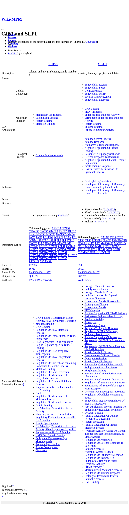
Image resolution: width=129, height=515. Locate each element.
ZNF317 (70, 249)
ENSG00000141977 (40, 272)
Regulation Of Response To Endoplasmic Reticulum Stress (100, 459)
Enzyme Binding (93, 126)
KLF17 (72, 231)
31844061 (100, 221)
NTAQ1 (116, 246)
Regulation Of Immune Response (102, 472)
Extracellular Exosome (96, 99)
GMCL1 (53, 231)
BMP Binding (91, 482)
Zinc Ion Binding (45, 323)
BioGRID (13, 53)
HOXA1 (82, 243)
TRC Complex (92, 310)
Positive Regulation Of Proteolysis (102, 337)
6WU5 (32, 279)
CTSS (88, 240)
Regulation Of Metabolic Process (53, 402)
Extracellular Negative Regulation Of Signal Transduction (104, 402)
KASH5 (63, 231)
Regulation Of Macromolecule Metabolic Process (52, 398)
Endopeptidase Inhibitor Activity (101, 114)
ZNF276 (61, 249)
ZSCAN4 (34, 261)
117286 (33, 265)
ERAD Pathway (93, 466)
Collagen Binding (93, 412)
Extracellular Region (95, 84)
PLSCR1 (92, 249)
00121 (81, 268)
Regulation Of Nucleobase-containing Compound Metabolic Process (56, 364)
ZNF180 (43, 249)
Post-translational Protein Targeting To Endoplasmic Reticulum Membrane (105, 408)
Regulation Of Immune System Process (105, 382)
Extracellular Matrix (95, 93)
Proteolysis (90, 322)
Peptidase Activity (94, 319)
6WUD (48, 279)
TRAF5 (49, 243)
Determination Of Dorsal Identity (102, 355)
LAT (97, 243)
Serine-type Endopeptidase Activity (103, 316)
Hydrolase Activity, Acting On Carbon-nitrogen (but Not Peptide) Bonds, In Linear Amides (105, 433)
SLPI (102, 64)
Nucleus (40, 393)
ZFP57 (61, 246)
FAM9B (116, 240)
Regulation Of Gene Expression (53, 372)
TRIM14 (58, 243)
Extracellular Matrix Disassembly (102, 301)
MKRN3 (89, 246)
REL (74, 237)
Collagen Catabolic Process (99, 286)
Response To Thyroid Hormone (101, 328)
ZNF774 (52, 258)
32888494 (63, 215)
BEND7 (65, 228)
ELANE (107, 240)
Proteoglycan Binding (96, 304)
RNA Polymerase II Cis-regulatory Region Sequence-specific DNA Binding (54, 344)
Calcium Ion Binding (47, 117)
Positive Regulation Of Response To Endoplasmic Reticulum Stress (103, 366)
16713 (32, 268)
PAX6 (39, 237)
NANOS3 (61, 234)
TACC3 (33, 243)
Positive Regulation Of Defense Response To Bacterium (101, 417)
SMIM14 (83, 252)
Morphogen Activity (95, 370)
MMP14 (99, 246)
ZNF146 (70, 246)
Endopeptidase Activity (96, 334)
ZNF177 (33, 249)
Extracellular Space (94, 87)
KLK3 (91, 243)
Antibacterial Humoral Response (101, 144)
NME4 (71, 234)
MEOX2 (50, 234)
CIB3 (53, 64)
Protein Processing (94, 421)
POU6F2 (58, 237)
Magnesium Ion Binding (49, 114)
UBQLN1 (93, 252)
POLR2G (48, 237)
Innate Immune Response (98, 166)
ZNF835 (62, 258)
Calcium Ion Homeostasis (49, 155)
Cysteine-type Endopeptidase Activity (104, 391)
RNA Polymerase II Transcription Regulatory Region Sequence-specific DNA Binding (56, 417)
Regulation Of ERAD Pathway (100, 331)
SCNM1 (33, 240)
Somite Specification (47, 423)
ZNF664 (33, 258)
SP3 (59, 240)
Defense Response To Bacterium (101, 156)
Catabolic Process (93, 448)
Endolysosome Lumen (96, 289)
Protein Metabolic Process (98, 352)
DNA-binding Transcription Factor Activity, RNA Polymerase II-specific (56, 319)
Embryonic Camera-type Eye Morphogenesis (51, 440)
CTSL (81, 240)
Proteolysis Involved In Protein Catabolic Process (101, 477)
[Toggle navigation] (2, 29)
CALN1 (105, 237)
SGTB (116, 249)
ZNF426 (52, 252)
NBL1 (108, 246)
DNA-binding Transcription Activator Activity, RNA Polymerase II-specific (56, 428)
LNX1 (32, 234)
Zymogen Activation (95, 358)
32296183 (91, 41)
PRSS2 (101, 249)
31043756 (109, 209)
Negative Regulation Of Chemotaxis (103, 379)
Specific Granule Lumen (97, 96)
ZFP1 (54, 246)
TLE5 (41, 243)
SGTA (109, 249)
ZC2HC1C (45, 246)
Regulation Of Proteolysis (98, 439)
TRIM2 (67, 243)
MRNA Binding (93, 111)
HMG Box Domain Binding (50, 435)
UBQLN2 (104, 252)
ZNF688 (43, 258)
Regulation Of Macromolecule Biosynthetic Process (52, 376)
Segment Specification (48, 444)
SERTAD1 (44, 240)
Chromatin (41, 450)
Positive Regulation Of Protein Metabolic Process (100, 426)
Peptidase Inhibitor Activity (99, 129)
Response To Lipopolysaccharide (102, 153)
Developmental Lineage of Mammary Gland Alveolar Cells (104, 191)
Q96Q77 (33, 276)
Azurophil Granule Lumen (98, 451)
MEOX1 (41, 234)
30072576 (113, 212)
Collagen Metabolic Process (99, 292)
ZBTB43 (33, 246)
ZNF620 (72, 255)
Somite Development (47, 447)
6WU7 (40, 279)
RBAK (67, 237)
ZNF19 (52, 249)
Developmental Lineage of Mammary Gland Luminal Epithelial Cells (104, 185)
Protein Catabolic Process (98, 361)
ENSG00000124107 (88, 272)
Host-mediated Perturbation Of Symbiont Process (100, 170)
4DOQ (87, 279)
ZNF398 (43, 252)
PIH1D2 (82, 249)
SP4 (64, 240)
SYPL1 (70, 240)
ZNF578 (53, 255)
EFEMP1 (97, 240)
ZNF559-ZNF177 (38, 255)
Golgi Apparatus (93, 90)
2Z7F (81, 279)
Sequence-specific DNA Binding (53, 432)
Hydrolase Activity (94, 463)
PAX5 (32, 237)
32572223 (108, 218)
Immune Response (94, 141)
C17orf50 (34, 231)
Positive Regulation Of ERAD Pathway (105, 313)
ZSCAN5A (46, 261)
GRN (124, 240)
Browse (12, 37)
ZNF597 (62, 255)
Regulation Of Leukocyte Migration (103, 454)
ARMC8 (56, 228)
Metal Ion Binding (45, 123)
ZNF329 (33, 252)
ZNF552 (62, 252)
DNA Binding (91, 108)
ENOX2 (44, 231)
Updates (12, 46)
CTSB (119, 237)
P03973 (82, 276)
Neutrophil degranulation (97, 181)
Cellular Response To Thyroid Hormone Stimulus (100, 297)
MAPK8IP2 (107, 243)
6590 (80, 265)
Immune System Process (97, 138)
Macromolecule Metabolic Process (102, 469)
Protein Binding (44, 120)
